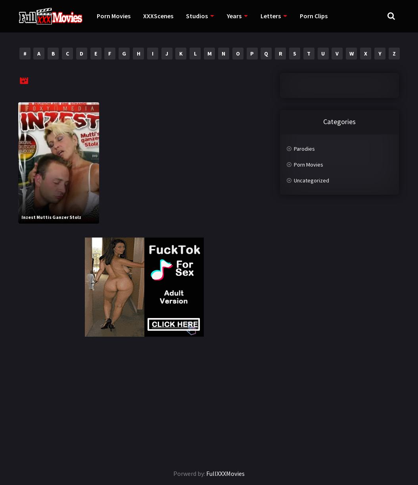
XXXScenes (158, 16)
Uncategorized (311, 180)
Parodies (304, 148)
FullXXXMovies (225, 473)
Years (234, 16)
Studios (197, 16)
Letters (271, 16)
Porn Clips (314, 16)
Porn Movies (113, 16)
